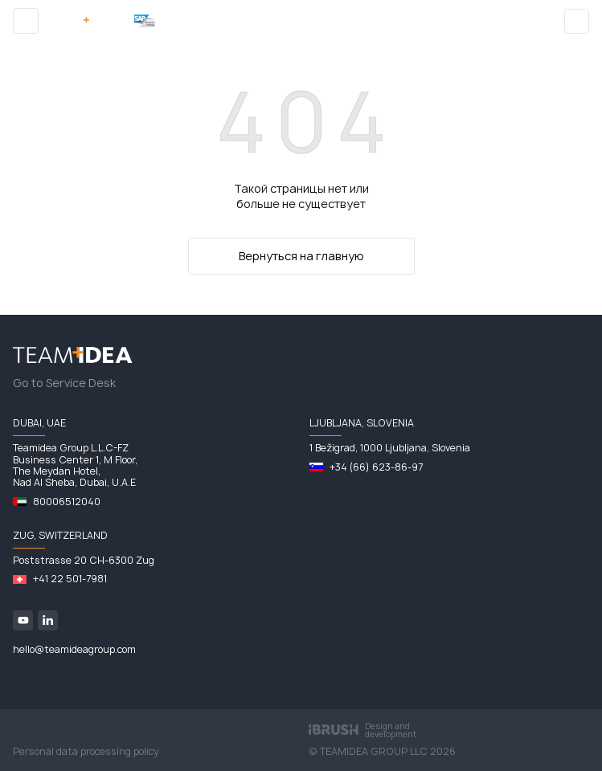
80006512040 (66, 502)
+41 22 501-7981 (70, 579)
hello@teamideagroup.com (74, 649)
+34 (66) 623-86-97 (376, 467)
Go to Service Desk (64, 383)
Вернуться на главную (301, 255)
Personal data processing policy (86, 751)
